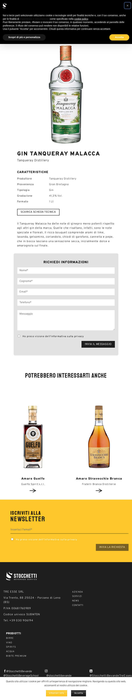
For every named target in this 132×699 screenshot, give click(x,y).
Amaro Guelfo (33, 479)
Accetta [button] (119, 37)
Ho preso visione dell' (50, 336)
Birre (10, 638)
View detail (33, 491)
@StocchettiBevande (19, 671)
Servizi (77, 596)
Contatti (78, 605)
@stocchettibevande (59, 676)
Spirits (11, 647)
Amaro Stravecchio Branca (99, 479)
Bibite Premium (16, 656)
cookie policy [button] (81, 18)
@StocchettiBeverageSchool (21, 676)
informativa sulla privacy (67, 336)
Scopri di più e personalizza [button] (24, 37)
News (75, 600)
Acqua (10, 651)
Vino (9, 642)
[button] (127, 5)
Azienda (77, 592)
